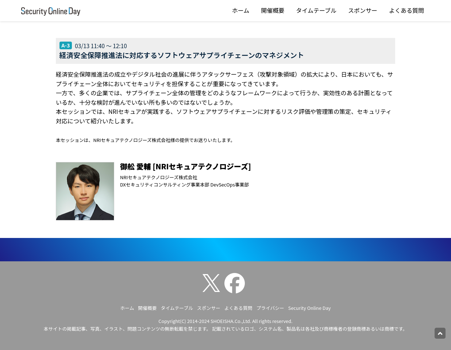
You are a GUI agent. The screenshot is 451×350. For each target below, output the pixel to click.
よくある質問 (406, 10)
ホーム (241, 10)
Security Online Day (309, 307)
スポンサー (362, 10)
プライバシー (270, 307)
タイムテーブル (316, 10)
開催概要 (272, 10)
